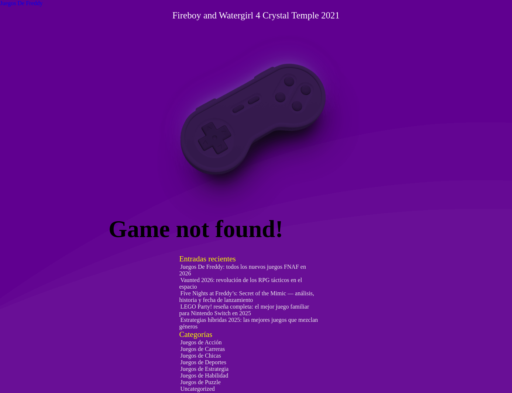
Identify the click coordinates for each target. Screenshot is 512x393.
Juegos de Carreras (202, 349)
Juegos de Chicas (200, 355)
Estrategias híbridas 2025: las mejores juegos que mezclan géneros (248, 323)
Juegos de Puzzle (200, 382)
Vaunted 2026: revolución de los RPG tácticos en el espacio (240, 283)
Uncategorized (197, 389)
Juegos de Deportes (203, 362)
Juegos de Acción (200, 342)
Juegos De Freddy (21, 3)
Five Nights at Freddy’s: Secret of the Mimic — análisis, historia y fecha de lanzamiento (246, 296)
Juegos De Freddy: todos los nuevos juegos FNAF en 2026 (242, 270)
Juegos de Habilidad (204, 375)
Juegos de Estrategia (204, 369)
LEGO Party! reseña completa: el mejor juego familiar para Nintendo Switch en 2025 (244, 309)
